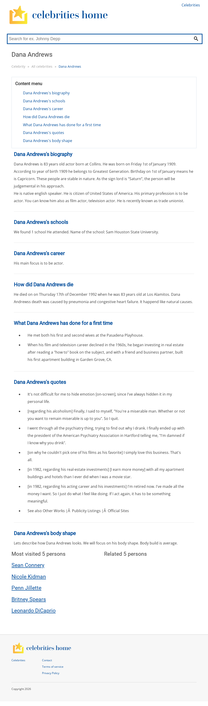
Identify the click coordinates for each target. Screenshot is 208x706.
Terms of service (52, 667)
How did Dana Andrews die (46, 116)
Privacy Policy (50, 673)
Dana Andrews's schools (44, 100)
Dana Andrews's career (43, 108)
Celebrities (191, 5)
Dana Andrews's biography (46, 92)
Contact (47, 660)
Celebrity (18, 66)
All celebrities (41, 66)
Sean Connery (27, 565)
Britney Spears (28, 599)
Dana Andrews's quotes (43, 132)
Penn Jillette (26, 588)
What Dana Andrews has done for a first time (62, 124)
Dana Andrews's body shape (47, 140)
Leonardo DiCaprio (33, 611)
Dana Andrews (70, 66)
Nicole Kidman (28, 577)
